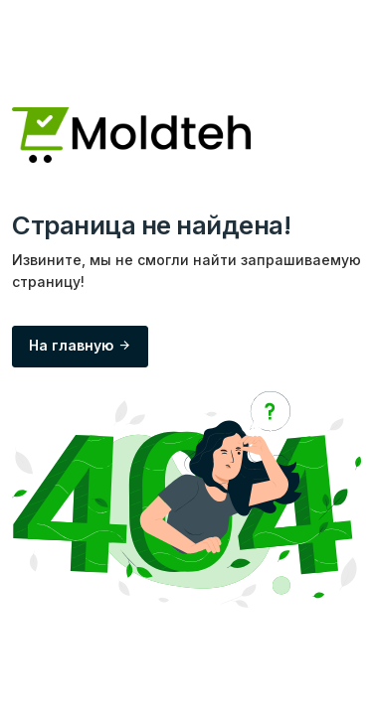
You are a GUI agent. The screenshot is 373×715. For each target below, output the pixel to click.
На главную (80, 345)
